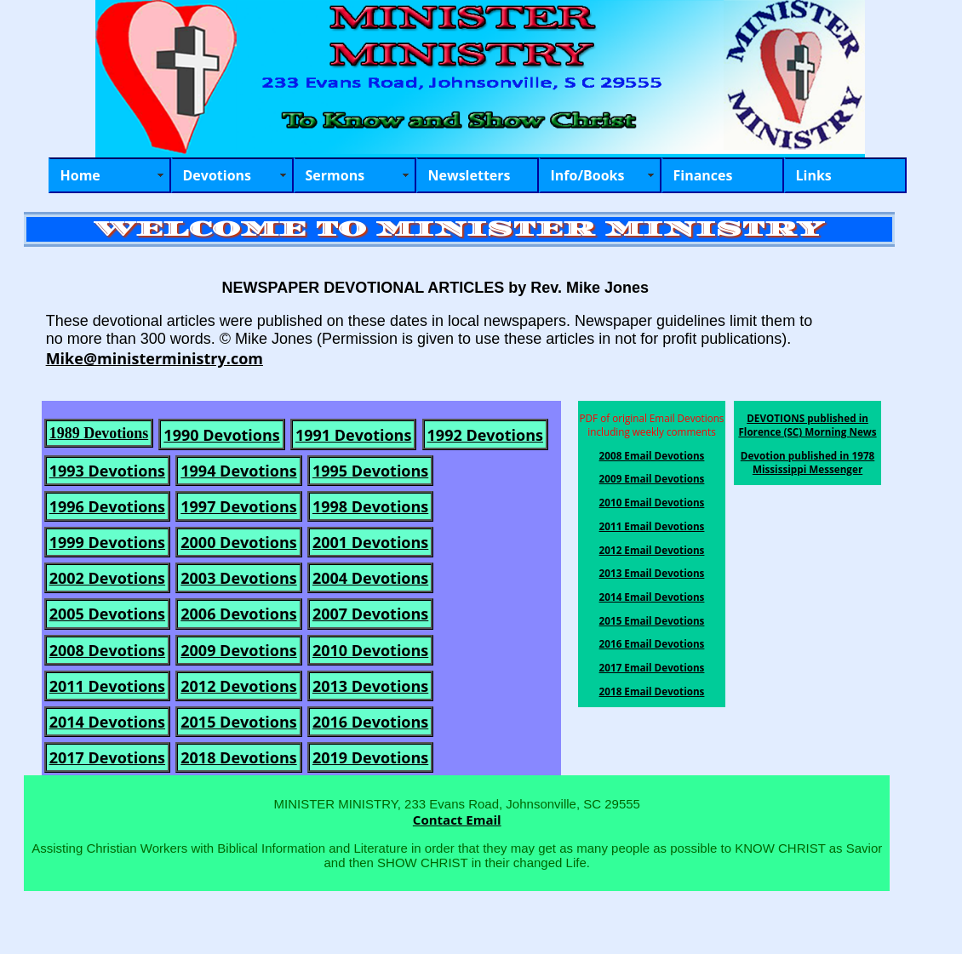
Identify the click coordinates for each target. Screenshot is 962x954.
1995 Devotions (370, 470)
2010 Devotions (370, 650)
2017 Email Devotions (652, 667)
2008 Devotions (107, 650)
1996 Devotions (107, 506)
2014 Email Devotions (652, 596)
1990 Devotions (221, 435)
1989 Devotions (99, 433)
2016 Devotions (370, 721)
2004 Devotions (370, 578)
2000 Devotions (238, 542)
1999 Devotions (107, 542)
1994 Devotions (238, 470)
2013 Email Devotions (652, 573)
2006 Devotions (238, 613)
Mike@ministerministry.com (154, 358)
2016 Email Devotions (652, 643)
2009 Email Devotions (652, 478)
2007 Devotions (370, 613)
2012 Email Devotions (652, 550)
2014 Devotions (107, 721)
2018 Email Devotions (652, 691)
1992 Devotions (485, 435)
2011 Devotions (107, 686)
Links (814, 175)
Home (80, 175)
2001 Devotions (370, 542)
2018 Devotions (238, 757)
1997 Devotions (238, 506)
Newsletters (469, 175)
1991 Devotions (353, 435)
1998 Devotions (370, 506)
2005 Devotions (107, 613)
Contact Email (457, 819)
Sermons (335, 175)
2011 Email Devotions (652, 526)
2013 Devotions (370, 686)
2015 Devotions (238, 721)
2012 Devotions (238, 686)
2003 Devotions (238, 578)
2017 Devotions (107, 757)
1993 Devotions (107, 470)
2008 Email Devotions (652, 455)
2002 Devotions (107, 578)
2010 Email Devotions (652, 502)
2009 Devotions (238, 650)
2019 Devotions (370, 757)
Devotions (217, 175)
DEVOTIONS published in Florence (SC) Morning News (807, 424)
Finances (703, 175)
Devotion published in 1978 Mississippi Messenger (808, 462)
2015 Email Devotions (652, 620)
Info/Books (588, 175)
